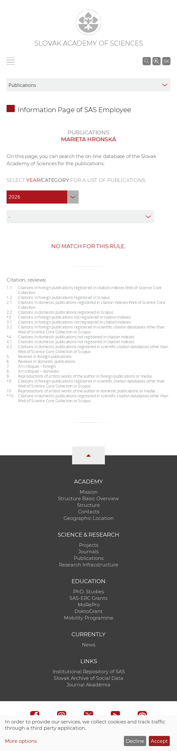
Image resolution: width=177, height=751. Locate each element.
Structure (88, 505)
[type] (80, 216)
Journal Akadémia (88, 685)
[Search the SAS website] (147, 61)
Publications (89, 558)
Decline (135, 741)
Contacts (88, 512)
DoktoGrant (88, 611)
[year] (43, 197)
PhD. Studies (88, 592)
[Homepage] (88, 22)
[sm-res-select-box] (88, 84)
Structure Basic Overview (88, 499)
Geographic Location (89, 518)
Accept (159, 741)
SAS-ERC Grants (88, 598)
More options (21, 741)
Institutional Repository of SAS (88, 672)
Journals (88, 552)
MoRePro (89, 605)
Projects (88, 545)
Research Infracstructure (88, 565)
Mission (89, 492)
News (88, 645)
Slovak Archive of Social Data (88, 678)
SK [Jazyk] (166, 61)
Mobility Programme (88, 618)
